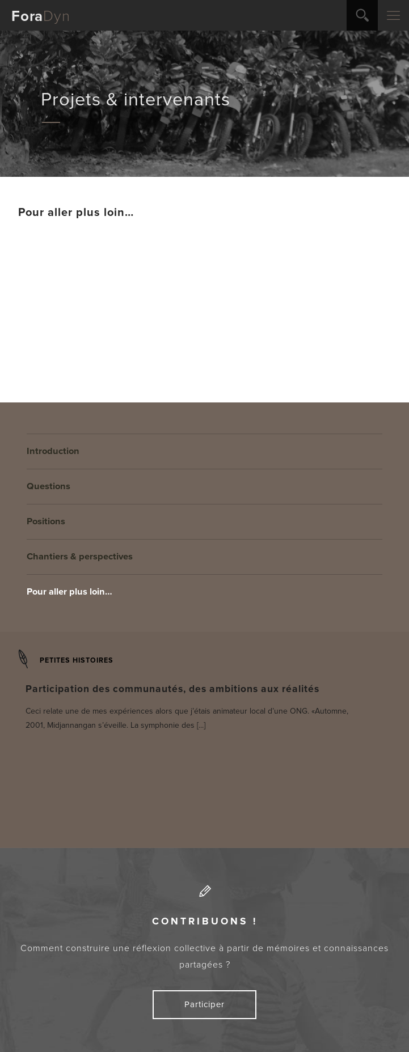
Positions (46, 521)
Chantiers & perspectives (80, 556)
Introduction (53, 451)
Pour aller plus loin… (69, 591)
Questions (48, 486)
